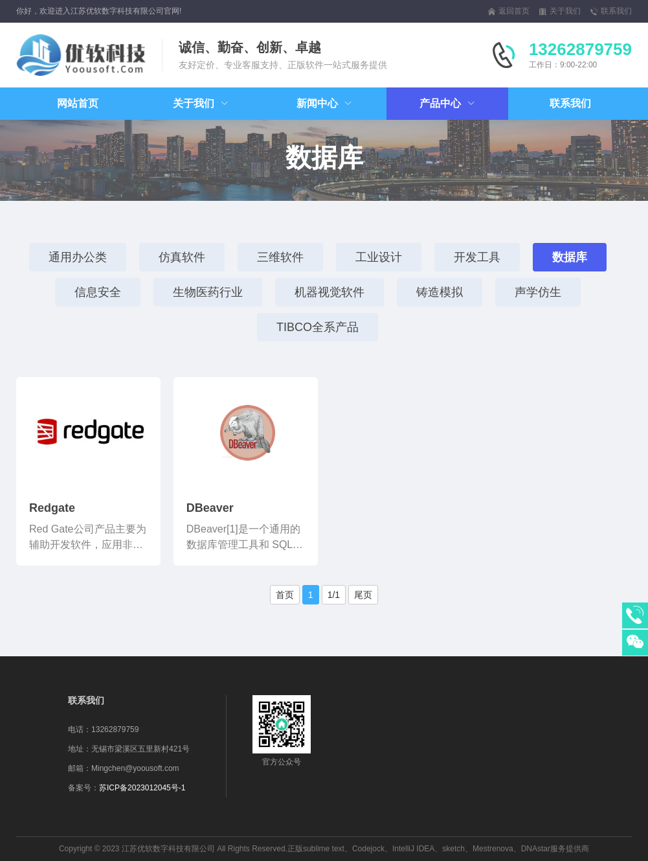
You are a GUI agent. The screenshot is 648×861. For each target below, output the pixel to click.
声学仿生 (538, 292)
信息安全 (97, 292)
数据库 (569, 257)
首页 (285, 595)
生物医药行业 (208, 292)
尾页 (363, 595)
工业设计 (378, 257)
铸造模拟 (439, 292)
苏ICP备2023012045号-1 (142, 787)
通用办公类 (78, 257)
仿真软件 (182, 257)
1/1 (334, 595)
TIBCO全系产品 (317, 327)
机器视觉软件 (329, 292)
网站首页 (77, 103)
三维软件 (280, 257)
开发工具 (477, 257)
